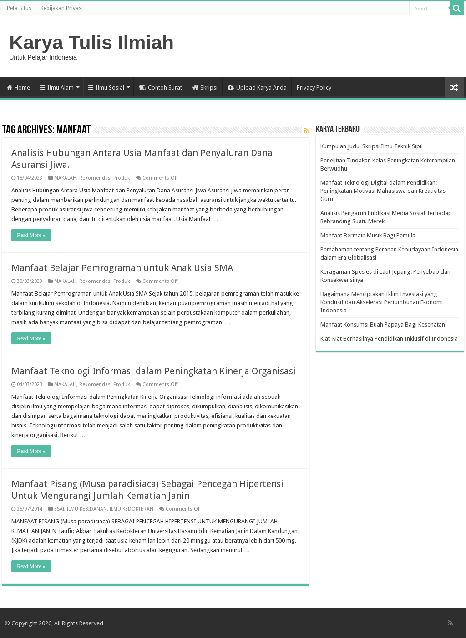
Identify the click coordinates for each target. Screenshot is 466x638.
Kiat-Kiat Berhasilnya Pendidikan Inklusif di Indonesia (389, 338)
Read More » (31, 235)
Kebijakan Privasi (62, 8)
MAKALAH (65, 178)
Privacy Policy (314, 87)
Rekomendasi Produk (104, 178)
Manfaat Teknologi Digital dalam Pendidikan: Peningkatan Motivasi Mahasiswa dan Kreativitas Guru (383, 190)
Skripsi (205, 87)
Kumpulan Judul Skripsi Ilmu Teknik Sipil (371, 146)
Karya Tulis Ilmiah (91, 42)
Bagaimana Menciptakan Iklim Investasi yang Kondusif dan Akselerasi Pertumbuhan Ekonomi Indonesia (381, 302)
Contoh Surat (160, 87)
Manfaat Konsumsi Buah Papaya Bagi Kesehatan (382, 324)
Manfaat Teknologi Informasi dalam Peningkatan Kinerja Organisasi (153, 371)
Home (18, 87)
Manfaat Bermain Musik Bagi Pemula (367, 235)
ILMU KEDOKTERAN (131, 509)
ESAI (59, 509)
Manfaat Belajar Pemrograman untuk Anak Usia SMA (122, 267)
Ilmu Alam (57, 87)
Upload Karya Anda (257, 87)
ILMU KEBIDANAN (87, 509)
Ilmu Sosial (106, 87)
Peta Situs (19, 8)
